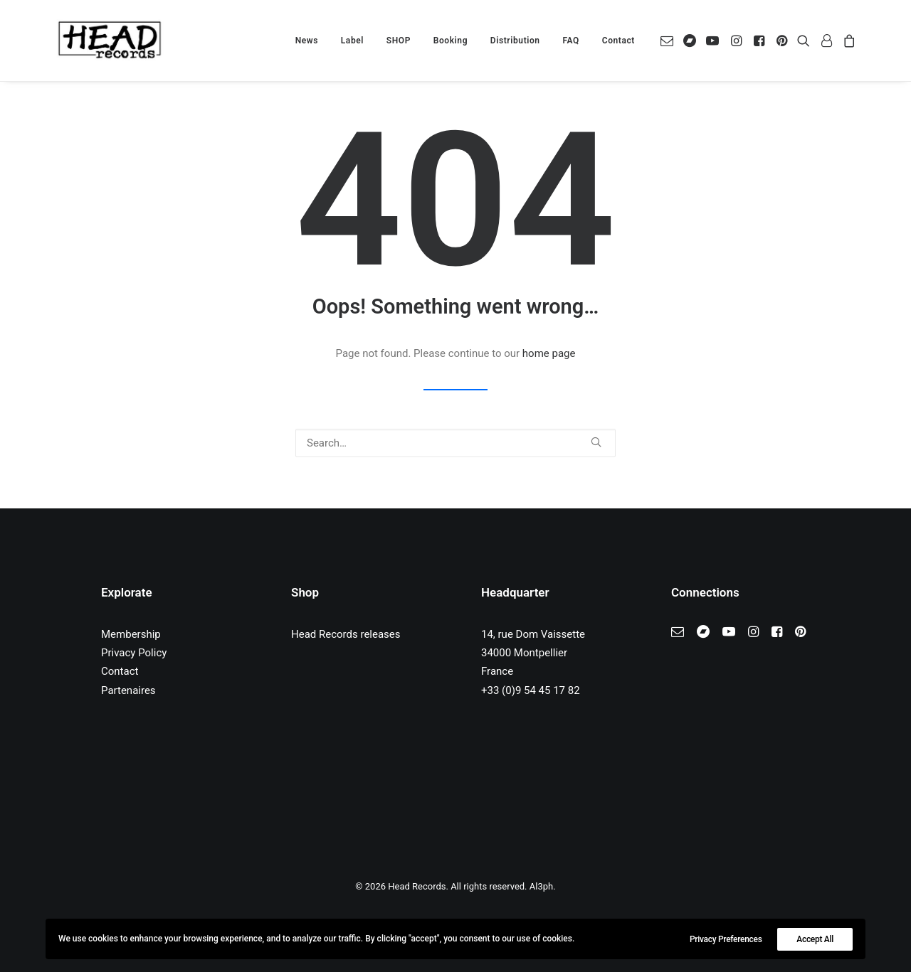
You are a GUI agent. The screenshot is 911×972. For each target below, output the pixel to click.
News (306, 41)
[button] (669, 40)
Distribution (515, 41)
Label (352, 41)
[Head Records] (109, 40)
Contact (618, 41)
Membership (131, 634)
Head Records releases (346, 634)
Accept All (814, 939)
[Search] (455, 443)
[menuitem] (306, 40)
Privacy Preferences (726, 939)
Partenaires (128, 690)
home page (549, 353)
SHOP (398, 41)
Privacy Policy (134, 652)
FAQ (570, 41)
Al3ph (541, 886)
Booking (450, 41)
